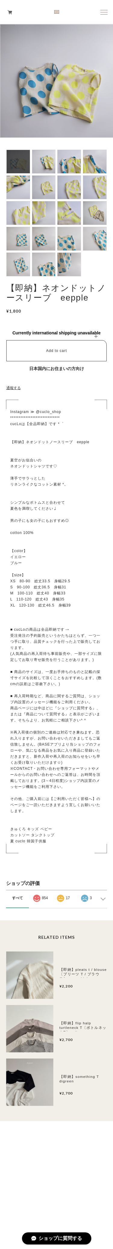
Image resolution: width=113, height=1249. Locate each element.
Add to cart (56, 351)
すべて (17, 898)
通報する (13, 388)
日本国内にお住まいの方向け (56, 368)
